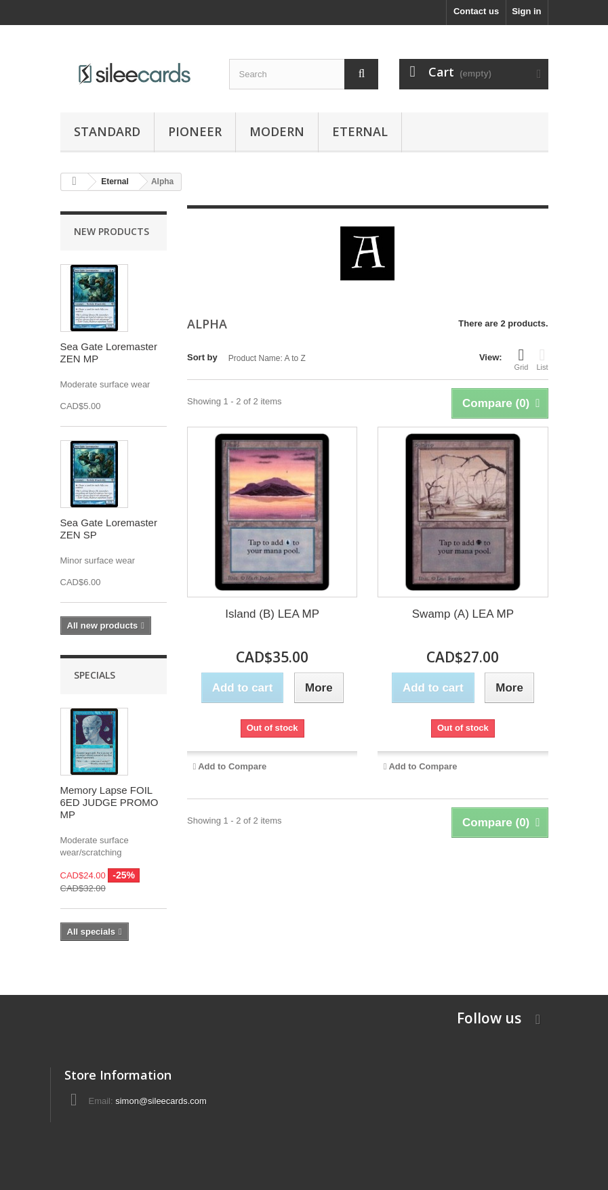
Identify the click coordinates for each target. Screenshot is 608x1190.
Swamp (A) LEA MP (463, 614)
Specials (94, 674)
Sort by (202, 357)
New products (111, 231)
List (542, 359)
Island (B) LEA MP (272, 614)
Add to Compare (232, 766)
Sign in (526, 11)
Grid (521, 359)
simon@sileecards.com (161, 1101)
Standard (107, 131)
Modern (276, 131)
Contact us (476, 11)
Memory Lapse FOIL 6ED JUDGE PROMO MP (109, 802)
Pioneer (195, 131)
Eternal (360, 131)
